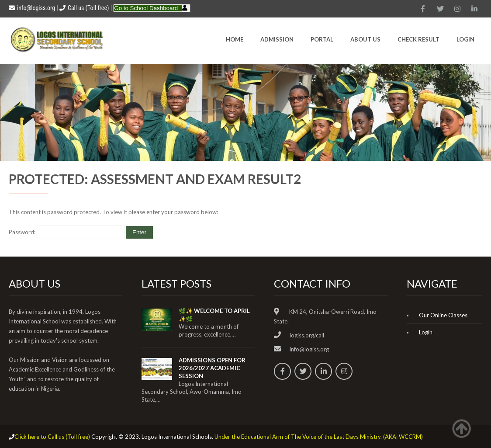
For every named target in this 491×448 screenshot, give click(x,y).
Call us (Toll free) (88, 7)
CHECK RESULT (418, 39)
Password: (66, 232)
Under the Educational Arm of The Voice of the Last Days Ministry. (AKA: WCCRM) (318, 436)
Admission (277, 39)
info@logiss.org (32, 7)
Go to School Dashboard (146, 8)
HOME (234, 39)
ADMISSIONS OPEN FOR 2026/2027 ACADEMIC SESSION (212, 368)
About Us (365, 39)
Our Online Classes (443, 315)
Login (465, 39)
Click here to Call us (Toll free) (52, 436)
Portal (322, 39)
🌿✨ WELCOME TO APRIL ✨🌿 (214, 314)
